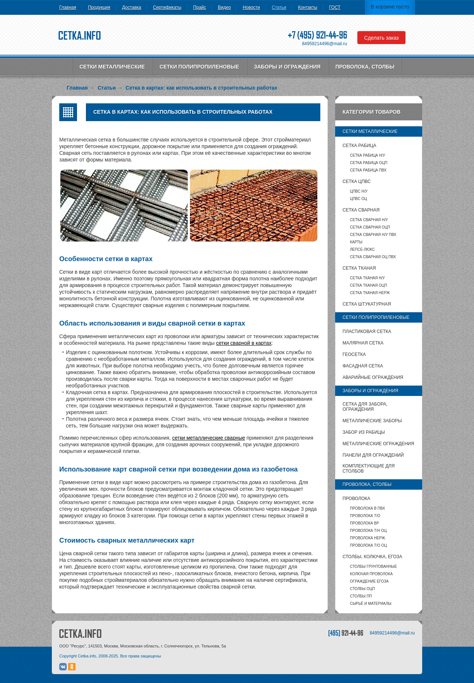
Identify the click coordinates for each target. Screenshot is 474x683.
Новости (251, 7)
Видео (224, 7)
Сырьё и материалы (370, 604)
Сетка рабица (359, 145)
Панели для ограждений (373, 455)
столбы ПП (361, 596)
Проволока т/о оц (368, 545)
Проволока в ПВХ (367, 508)
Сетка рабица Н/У (367, 155)
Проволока (356, 498)
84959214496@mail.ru (324, 43)
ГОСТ (335, 7)
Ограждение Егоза (369, 581)
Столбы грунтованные (373, 566)
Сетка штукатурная (367, 304)
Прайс (199, 7)
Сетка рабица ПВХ (368, 170)
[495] (345, 633)
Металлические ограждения (378, 443)
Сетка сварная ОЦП (370, 227)
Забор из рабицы (364, 432)
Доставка (131, 7)
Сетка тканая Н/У (367, 278)
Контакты (307, 7)
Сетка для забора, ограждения (365, 407)
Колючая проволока (371, 574)
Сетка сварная (361, 210)
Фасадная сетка (363, 366)
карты (356, 242)
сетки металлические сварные (208, 438)
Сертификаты (167, 7)
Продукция (99, 7)
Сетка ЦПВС (357, 181)
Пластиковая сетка (367, 331)
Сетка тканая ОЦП (368, 285)
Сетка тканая (359, 268)
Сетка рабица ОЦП (368, 163)
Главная (67, 7)
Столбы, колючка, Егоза (372, 556)
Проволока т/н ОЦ (368, 531)
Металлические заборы (372, 420)
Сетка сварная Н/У (369, 220)
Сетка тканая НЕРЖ (370, 293)
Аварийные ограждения (373, 377)
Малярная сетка (363, 343)
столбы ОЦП (362, 589)
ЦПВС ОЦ (358, 199)
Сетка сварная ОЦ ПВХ (373, 257)
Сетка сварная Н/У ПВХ (373, 235)
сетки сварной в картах (244, 343)
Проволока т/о (365, 516)
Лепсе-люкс (362, 249)
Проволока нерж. (368, 538)
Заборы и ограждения (287, 67)
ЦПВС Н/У (358, 191)
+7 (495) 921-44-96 (317, 35)
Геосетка (354, 354)
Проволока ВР (364, 523)
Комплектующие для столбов (369, 468)
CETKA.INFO (80, 633)
